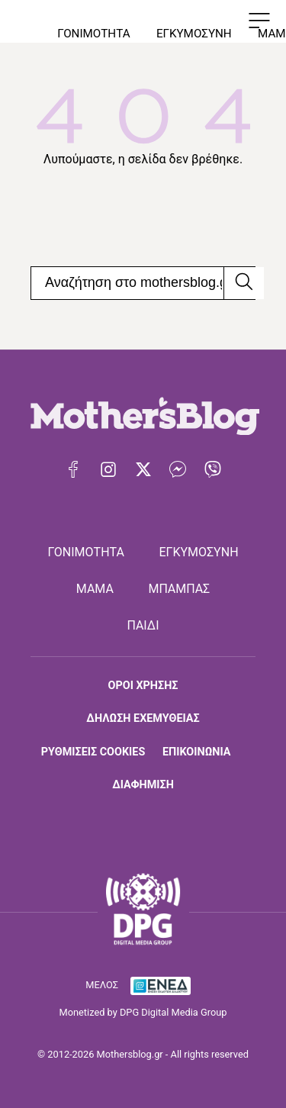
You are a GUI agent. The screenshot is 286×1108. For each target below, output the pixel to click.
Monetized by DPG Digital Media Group (143, 1012)
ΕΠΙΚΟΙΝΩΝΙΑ (196, 752)
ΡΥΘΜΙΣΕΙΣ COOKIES (93, 752)
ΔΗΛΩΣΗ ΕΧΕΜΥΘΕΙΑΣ (142, 718)
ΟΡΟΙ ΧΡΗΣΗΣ (143, 685)
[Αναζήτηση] (243, 283)
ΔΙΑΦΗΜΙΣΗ (143, 784)
